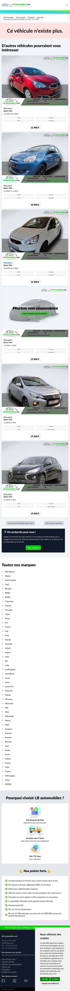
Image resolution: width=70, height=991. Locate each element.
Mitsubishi (31, 17)
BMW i (8, 597)
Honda (8, 639)
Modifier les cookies (9, 972)
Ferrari (8, 627)
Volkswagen (10, 775)
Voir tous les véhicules (54, 523)
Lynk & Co (9, 686)
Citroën (8, 605)
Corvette (8, 610)
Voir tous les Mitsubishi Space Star (20, 523)
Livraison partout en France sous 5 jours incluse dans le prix (33, 881)
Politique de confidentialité (12, 964)
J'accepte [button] (45, 979)
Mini (7, 712)
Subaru (8, 758)
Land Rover (9, 673)
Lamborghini (10, 669)
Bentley (8, 588)
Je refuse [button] (55, 979)
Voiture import (20, 17)
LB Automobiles (8, 17)
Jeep (7, 656)
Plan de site (6, 967)
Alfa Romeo (10, 571)
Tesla (7, 767)
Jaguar (7, 652)
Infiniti (7, 648)
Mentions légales (8, 962)
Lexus (7, 678)
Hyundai (8, 644)
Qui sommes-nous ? (9, 959)
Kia (6, 661)
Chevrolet (9, 601)
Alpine (7, 576)
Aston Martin (10, 580)
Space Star (40, 17)
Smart (7, 754)
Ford (7, 635)
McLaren (8, 699)
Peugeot (8, 729)
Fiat (6, 631)
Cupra (7, 614)
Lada (7, 665)
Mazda (8, 695)
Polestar (8, 733)
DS (6, 622)
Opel (7, 724)
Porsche (8, 737)
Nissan (8, 720)
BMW (7, 593)
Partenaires (6, 969)
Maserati (8, 690)
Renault (8, 741)
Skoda (7, 750)
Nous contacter (33, 548)
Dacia (7, 618)
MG (6, 707)
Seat (7, 746)
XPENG (8, 784)
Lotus (7, 682)
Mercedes (9, 703)
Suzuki (7, 763)
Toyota (8, 771)
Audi (7, 584)
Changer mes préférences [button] (50, 983)
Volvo (7, 780)
